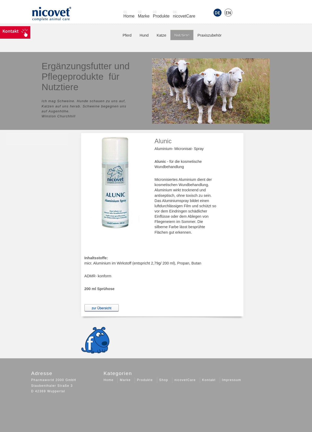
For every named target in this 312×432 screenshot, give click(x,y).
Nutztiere (182, 35)
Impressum (231, 380)
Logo (51, 16)
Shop (163, 380)
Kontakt (209, 380)
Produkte (163, 14)
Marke (145, 14)
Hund (144, 35)
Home (130, 14)
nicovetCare (185, 14)
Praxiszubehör (209, 35)
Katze (161, 35)
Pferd (127, 35)
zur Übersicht (101, 308)
